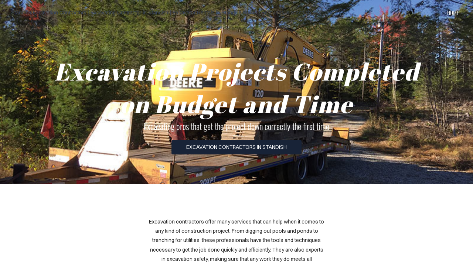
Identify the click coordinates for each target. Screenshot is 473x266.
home (453, 12)
